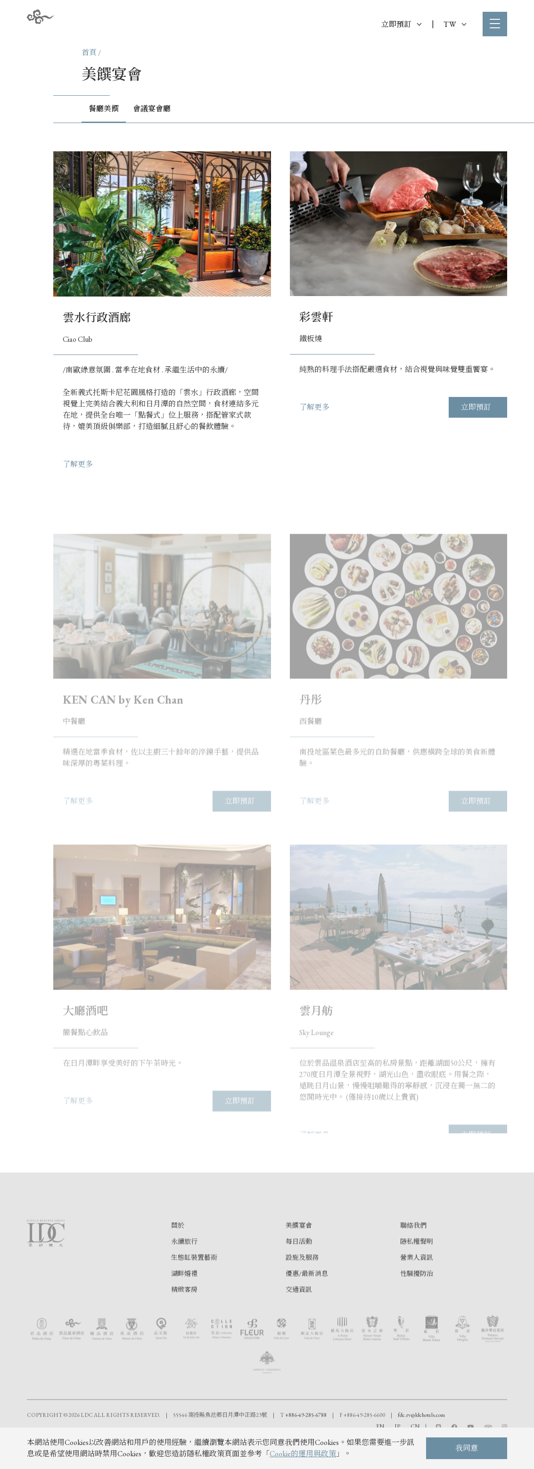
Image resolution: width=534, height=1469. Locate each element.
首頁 (89, 53)
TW (455, 24)
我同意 (466, 1448)
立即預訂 (401, 24)
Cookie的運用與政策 (303, 1454)
